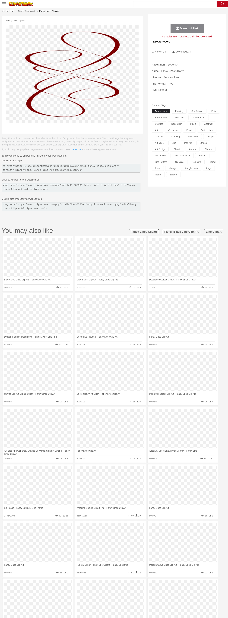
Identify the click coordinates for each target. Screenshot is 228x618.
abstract (208, 124)
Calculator (168, 598)
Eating (140, 603)
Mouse (154, 589)
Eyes (95, 593)
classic (177, 149)
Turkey (183, 589)
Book (51, 598)
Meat (80, 603)
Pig (160, 589)
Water (144, 584)
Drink (57, 603)
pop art (188, 143)
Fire (79, 584)
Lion (139, 589)
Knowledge (116, 598)
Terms (157, 611)
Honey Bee (122, 589)
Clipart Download (26, 11)
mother (61, 593)
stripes (203, 143)
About (148, 611)
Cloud (158, 584)
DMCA (189, 611)
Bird (43, 589)
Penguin (167, 589)
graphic (159, 136)
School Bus (98, 598)
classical (179, 162)
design (210, 136)
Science (134, 598)
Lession (178, 598)
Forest (172, 584)
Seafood (98, 603)
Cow (73, 589)
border (212, 162)
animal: (25, 588)
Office (149, 598)
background (161, 117)
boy (128, 593)
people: (25, 593)
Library (126, 598)
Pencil (78, 598)
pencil (189, 130)
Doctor (83, 593)
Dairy (41, 603)
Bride (46, 593)
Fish (108, 589)
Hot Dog (165, 603)
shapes (208, 149)
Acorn (33, 584)
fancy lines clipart (144, 231)
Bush (151, 584)
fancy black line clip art (181, 231)
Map (107, 598)
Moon (119, 584)
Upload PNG (201, 611)
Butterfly (51, 589)
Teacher (43, 598)
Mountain (136, 584)
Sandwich (88, 603)
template (196, 162)
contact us (76, 149)
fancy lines (161, 111)
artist (157, 130)
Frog (114, 589)
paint (213, 111)
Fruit (74, 603)
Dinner (126, 603)
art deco (159, 143)
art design (160, 149)
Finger (156, 593)
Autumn (41, 584)
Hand (163, 593)
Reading (70, 598)
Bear (38, 589)
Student (34, 598)
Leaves (49, 584)
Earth (73, 584)
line (174, 143)
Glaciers (93, 584)
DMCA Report (161, 41)
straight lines (191, 168)
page (208, 168)
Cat (58, 589)
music (193, 124)
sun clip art (197, 111)
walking (103, 593)
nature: (24, 584)
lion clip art (199, 117)
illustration (180, 117)
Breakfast (33, 603)
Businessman (72, 593)
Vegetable (108, 603)
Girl (122, 593)
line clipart (214, 231)
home (111, 593)
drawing (159, 124)
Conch (65, 584)
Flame (85, 584)
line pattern (161, 162)
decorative (160, 155)
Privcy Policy (168, 611)
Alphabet (158, 598)
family (53, 593)
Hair (117, 593)
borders (173, 174)
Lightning (110, 584)
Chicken (65, 589)
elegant (202, 155)
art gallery (193, 136)
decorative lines (182, 155)
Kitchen (118, 603)
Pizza (133, 603)
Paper (142, 598)
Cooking (156, 603)
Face (149, 593)
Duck (85, 589)
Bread (148, 603)
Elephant (100, 589)
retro (157, 168)
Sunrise (127, 584)
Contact (180, 611)
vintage (172, 168)
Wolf (190, 589)
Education (87, 598)
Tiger (176, 589)
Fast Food (65, 603)
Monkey (146, 589)
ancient (192, 149)
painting (179, 111)
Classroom (59, 598)
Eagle (91, 589)
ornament (173, 130)
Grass (101, 584)
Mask (33, 593)
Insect (132, 589)
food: (24, 603)
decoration (176, 124)
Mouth (142, 593)
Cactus (58, 584)
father (135, 593)
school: (25, 598)
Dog (79, 589)
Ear (89, 593)
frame (158, 174)
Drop (165, 584)
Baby (40, 593)
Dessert (49, 603)
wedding (175, 136)
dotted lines (207, 130)
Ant (32, 589)
